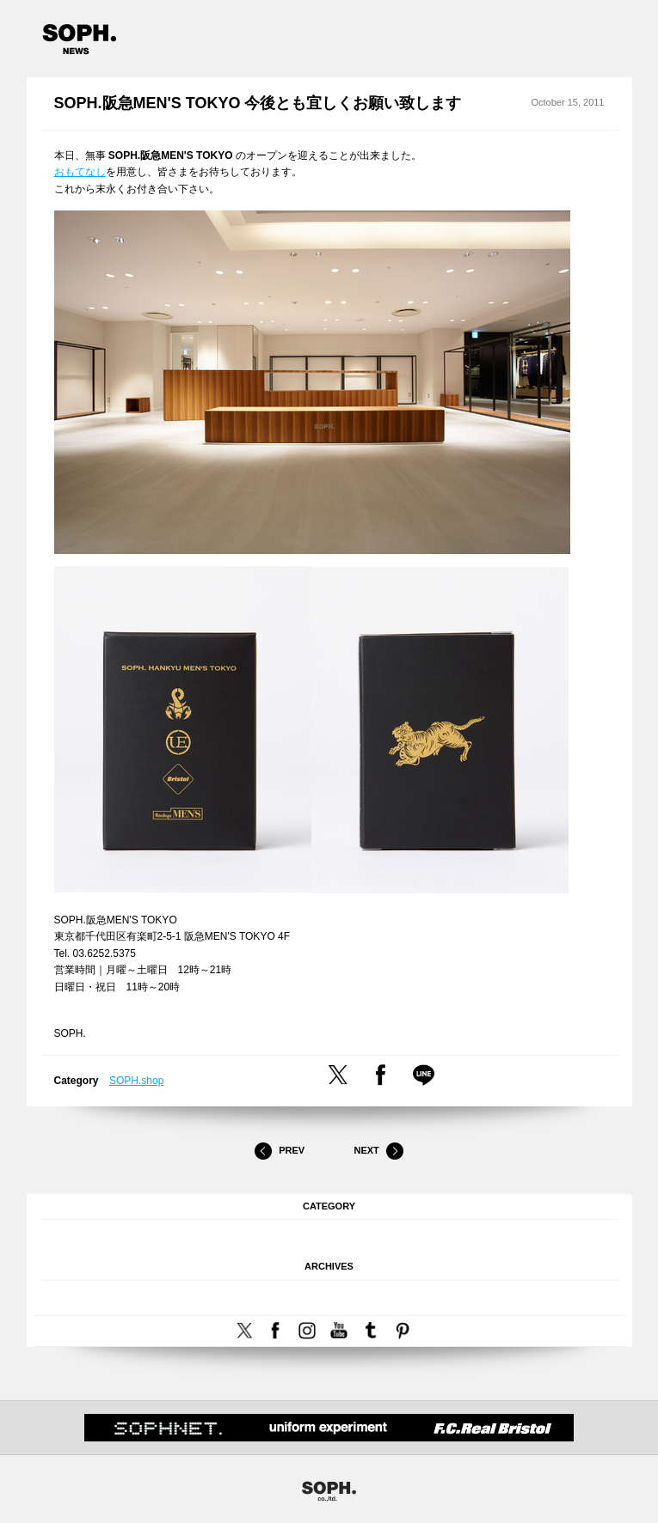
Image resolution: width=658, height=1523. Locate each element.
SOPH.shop (136, 1081)
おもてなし (80, 172)
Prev (279, 1151)
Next (378, 1151)
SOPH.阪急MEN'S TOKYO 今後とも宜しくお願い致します (258, 103)
